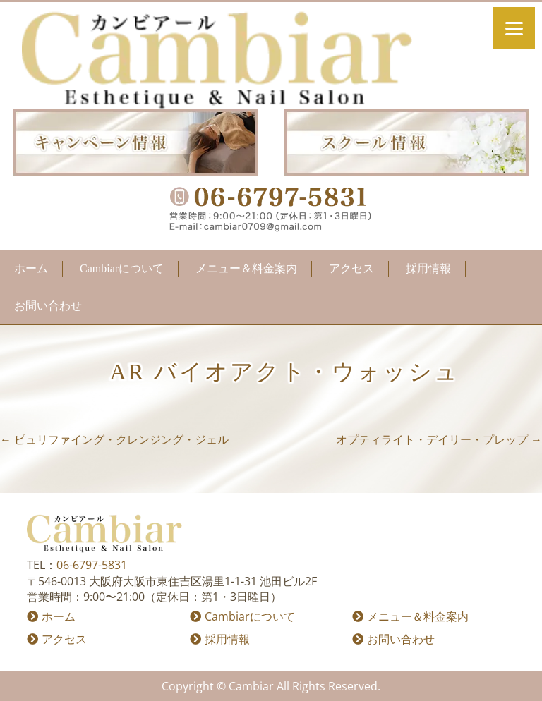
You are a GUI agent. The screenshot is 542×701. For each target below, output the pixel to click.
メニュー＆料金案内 (246, 268)
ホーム (31, 268)
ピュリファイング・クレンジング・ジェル (114, 439)
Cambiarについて (122, 268)
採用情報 (428, 268)
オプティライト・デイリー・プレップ (439, 439)
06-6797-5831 (91, 565)
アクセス (351, 268)
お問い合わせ (48, 306)
